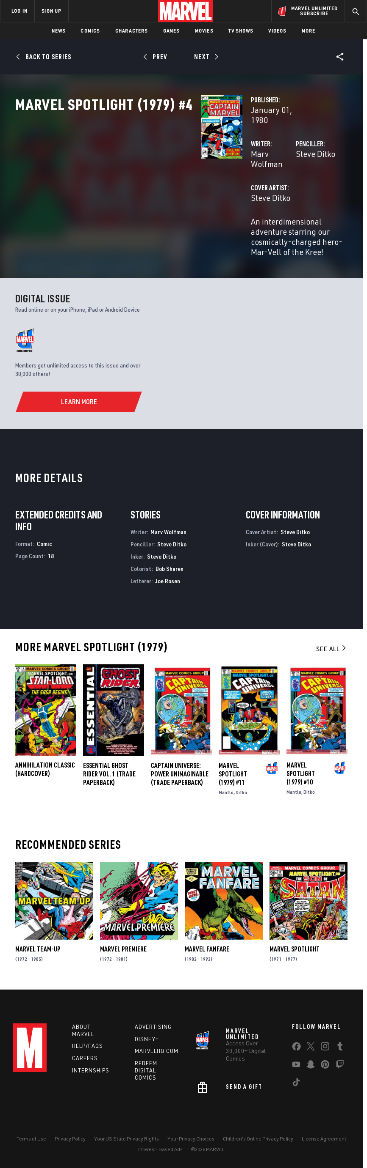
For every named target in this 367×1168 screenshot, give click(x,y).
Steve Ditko (250, 181)
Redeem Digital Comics (146, 1069)
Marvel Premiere (123, 946)
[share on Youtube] (296, 1065)
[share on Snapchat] (310, 1065)
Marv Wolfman (146, 181)
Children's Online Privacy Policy (258, 1137)
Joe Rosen (167, 577)
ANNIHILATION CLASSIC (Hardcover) (45, 766)
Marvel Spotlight (295, 946)
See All (332, 645)
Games (171, 30)
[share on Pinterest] (325, 1065)
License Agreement (324, 1137)
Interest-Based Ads (160, 1148)
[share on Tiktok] (296, 1082)
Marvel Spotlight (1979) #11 (233, 770)
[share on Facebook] (296, 1047)
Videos (277, 30)
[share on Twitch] (340, 1065)
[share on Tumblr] (340, 1046)
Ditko (241, 789)
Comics (90, 30)
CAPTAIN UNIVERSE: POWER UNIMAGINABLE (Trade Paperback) (180, 770)
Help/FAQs (87, 1044)
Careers (85, 1056)
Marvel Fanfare (207, 946)
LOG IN (19, 11)
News (59, 30)
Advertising (153, 1025)
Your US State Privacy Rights (126, 1137)
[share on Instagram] (325, 1046)
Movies (204, 30)
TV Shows (240, 30)
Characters (131, 30)
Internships (90, 1069)
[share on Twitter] (310, 1046)
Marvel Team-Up (38, 946)
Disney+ (147, 1037)
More (309, 30)
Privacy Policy (70, 1137)
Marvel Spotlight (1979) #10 (300, 770)
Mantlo (226, 789)
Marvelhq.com (156, 1049)
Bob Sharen (170, 565)
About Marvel (83, 1029)
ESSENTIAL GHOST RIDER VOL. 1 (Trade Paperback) (109, 770)
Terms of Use (31, 1137)
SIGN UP (51, 11)
